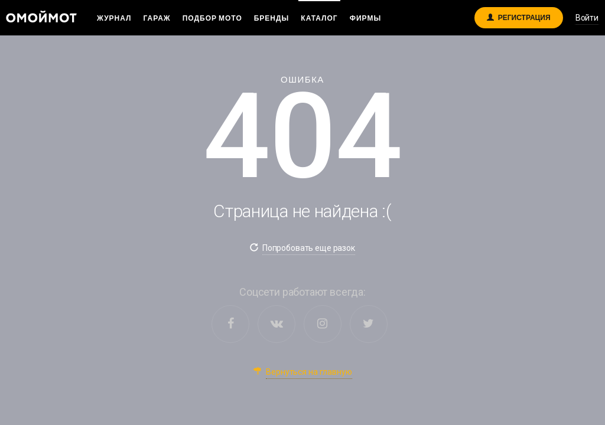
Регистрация (519, 15)
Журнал (114, 18)
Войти (587, 17)
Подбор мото (212, 18)
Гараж (157, 18)
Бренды (272, 18)
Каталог (319, 18)
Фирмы (365, 18)
